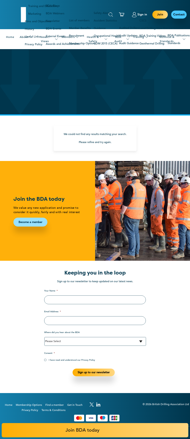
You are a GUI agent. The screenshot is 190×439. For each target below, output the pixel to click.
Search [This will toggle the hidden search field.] (110, 15)
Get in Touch (74, 405)
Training (138, 37)
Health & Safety (93, 39)
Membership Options (29, 405)
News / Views (45, 39)
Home (10, 37)
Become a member (30, 222)
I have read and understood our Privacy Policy (72, 360)
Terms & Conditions (53, 410)
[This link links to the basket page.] (122, 15)
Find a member (54, 405)
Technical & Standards (167, 39)
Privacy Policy (30, 410)
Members (68, 37)
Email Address (52, 311)
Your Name (51, 290)
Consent (49, 353)
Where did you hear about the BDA (62, 332)
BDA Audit (118, 39)
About (24, 37)
